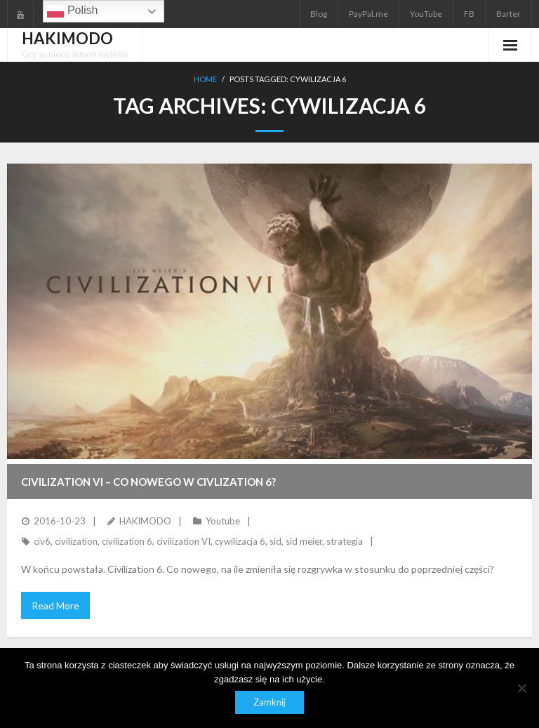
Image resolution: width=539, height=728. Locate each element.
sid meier (304, 541)
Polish (72, 11)
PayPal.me (368, 13)
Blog (318, 13)
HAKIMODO (145, 521)
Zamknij (269, 702)
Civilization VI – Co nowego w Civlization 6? (148, 481)
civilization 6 (127, 541)
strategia (344, 541)
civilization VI (184, 541)
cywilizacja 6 (240, 541)
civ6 (42, 541)
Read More (55, 605)
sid (275, 541)
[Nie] (521, 688)
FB (469, 13)
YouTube (426, 13)
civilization (76, 541)
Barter (508, 13)
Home (205, 79)
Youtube (223, 521)
